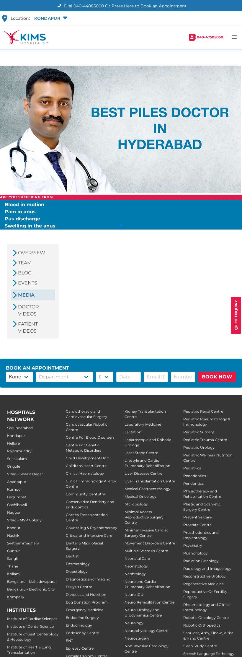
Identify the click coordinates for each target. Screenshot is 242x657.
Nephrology (135, 574)
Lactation (133, 432)
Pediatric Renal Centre (203, 411)
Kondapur (16, 435)
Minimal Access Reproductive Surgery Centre (144, 517)
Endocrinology (79, 625)
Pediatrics (192, 468)
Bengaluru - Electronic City (31, 589)
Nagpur (14, 512)
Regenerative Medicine (203, 584)
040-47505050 (210, 37)
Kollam (13, 574)
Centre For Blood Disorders (90, 437)
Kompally (15, 597)
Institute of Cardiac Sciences (32, 619)
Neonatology (136, 566)
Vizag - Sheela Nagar (25, 474)
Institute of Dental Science (30, 626)
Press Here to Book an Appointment (149, 6)
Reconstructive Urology (204, 576)
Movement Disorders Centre (150, 543)
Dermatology (78, 564)
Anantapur (16, 481)
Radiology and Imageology (207, 568)
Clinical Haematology (85, 473)
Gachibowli (17, 504)
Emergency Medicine (84, 610)
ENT (69, 640)
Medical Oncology (140, 496)
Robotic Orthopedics (201, 625)
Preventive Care (197, 517)
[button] (50, 18)
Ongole (13, 466)
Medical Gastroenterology (147, 489)
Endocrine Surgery (82, 617)
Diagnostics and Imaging (88, 579)
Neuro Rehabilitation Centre (149, 602)
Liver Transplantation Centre (150, 481)
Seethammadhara (23, 543)
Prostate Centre (197, 525)
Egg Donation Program (87, 602)
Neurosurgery (137, 638)
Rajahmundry (19, 451)
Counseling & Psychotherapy (91, 528)
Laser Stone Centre (141, 453)
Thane (12, 566)
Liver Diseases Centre (143, 473)
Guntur (13, 551)
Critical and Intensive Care (89, 535)
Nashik (13, 535)
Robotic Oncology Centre (206, 617)
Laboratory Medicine (143, 424)
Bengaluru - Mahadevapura (31, 581)
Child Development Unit (87, 458)
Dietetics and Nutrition (86, 594)
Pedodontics (194, 476)
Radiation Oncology (201, 561)
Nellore (13, 443)
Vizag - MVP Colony (24, 520)
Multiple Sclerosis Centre (146, 551)
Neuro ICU (134, 594)
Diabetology (77, 571)
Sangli (12, 558)
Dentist (72, 556)
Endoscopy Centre (82, 633)
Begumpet (16, 497)
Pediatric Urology (199, 447)
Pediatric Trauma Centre (205, 440)
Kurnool (14, 489)
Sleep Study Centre (200, 646)
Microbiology (136, 504)
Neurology (134, 623)
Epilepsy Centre (80, 648)
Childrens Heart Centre (86, 466)
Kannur (13, 528)
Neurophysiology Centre (146, 630)
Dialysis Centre (79, 587)
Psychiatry (192, 545)
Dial (80, 6)
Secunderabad (20, 428)
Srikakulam (17, 458)
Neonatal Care (137, 558)
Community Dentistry (85, 494)
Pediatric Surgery (198, 432)
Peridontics (193, 483)
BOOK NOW (217, 377)
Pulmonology (195, 553)
